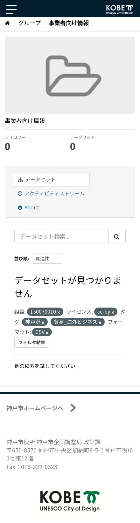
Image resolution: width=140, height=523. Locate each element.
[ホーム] (7, 22)
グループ (29, 22)
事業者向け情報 (69, 22)
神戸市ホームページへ (34, 408)
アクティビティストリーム (51, 193)
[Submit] (117, 236)
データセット (37, 179)
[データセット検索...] (61, 236)
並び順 (21, 258)
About (28, 207)
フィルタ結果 (31, 342)
